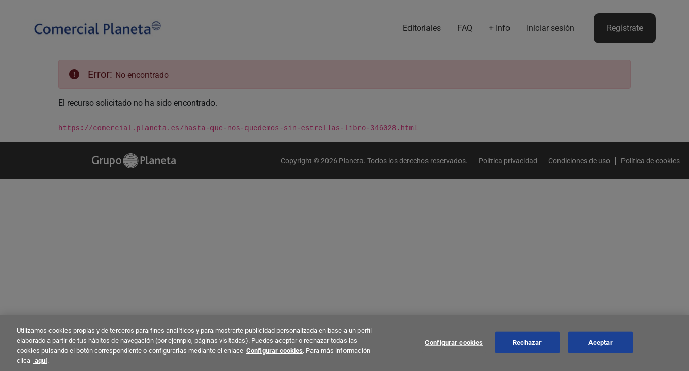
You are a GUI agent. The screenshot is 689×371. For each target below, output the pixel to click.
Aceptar (600, 342)
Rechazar (527, 342)
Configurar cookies (274, 351)
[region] (344, 343)
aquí (40, 360)
